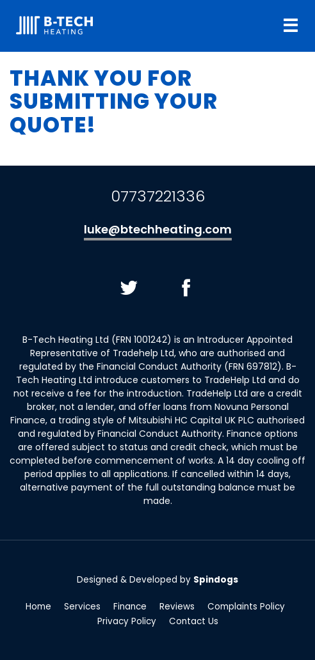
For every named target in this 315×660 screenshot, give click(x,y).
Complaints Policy (246, 607)
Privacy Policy (126, 622)
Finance (130, 607)
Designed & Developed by (157, 580)
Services (82, 607)
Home (38, 607)
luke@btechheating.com (158, 229)
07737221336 (158, 196)
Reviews (177, 607)
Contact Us (193, 622)
